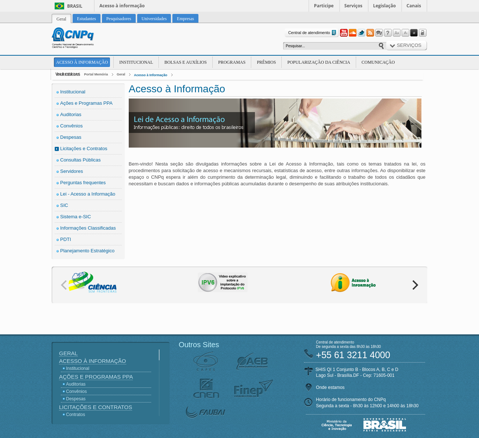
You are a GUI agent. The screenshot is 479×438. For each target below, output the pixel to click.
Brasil (75, 6)
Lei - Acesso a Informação (87, 194)
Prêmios (266, 62)
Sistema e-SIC (75, 216)
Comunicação (378, 62)
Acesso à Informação (82, 62)
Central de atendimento (313, 33)
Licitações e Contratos (83, 148)
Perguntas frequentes (83, 182)
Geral (121, 74)
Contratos (75, 414)
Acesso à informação (122, 6)
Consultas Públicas (80, 160)
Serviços (353, 6)
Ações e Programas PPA (86, 103)
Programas (232, 62)
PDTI (65, 239)
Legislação (384, 6)
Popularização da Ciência (318, 62)
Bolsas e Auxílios (185, 62)
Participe (324, 6)
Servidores (71, 171)
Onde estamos (330, 387)
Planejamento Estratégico (87, 250)
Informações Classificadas (88, 228)
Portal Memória (96, 74)
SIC (64, 205)
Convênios (71, 126)
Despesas (70, 137)
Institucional (136, 62)
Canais (413, 6)
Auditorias (70, 114)
